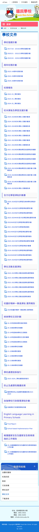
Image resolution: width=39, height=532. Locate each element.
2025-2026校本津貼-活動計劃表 (18, 117)
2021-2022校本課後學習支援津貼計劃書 (21, 149)
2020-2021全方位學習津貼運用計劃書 (20, 241)
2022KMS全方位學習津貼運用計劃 (19, 222)
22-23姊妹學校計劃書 (15, 346)
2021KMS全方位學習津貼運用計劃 (19, 231)
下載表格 (5, 499)
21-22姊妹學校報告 (14, 351)
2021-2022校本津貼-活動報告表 (18, 145)
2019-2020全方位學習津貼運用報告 (20, 250)
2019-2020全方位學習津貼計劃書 (19, 245)
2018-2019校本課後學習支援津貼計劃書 (21, 163)
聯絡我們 (34, 2)
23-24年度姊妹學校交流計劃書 (18, 337)
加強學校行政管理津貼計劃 (16, 407)
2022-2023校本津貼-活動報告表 (18, 135)
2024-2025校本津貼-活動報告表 (18, 188)
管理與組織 (13, 28)
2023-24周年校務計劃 (15, 71)
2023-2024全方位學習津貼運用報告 (20, 213)
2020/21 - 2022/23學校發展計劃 (19, 53)
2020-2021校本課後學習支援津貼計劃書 (21, 154)
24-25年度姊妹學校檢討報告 (17, 323)
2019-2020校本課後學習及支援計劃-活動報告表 (21, 176)
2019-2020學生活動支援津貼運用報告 (20, 292)
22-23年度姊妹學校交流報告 (17, 342)
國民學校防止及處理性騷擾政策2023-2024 (20, 393)
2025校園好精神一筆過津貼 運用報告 (20, 310)
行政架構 (5, 485)
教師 (4, 481)
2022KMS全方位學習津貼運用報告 (19, 255)
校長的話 (5, 477)
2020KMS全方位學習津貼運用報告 (19, 236)
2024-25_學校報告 (14, 103)
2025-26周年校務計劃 (15, 81)
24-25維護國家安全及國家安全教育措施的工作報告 (22, 453)
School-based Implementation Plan (20, 428)
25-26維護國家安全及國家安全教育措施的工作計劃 (22, 446)
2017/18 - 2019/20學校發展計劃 (19, 49)
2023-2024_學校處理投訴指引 (18, 378)
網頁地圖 (4, 524)
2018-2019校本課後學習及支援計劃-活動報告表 (21, 182)
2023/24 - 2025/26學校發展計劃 (19, 58)
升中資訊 (24, 2)
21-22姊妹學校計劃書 (15, 356)
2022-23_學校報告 (14, 94)
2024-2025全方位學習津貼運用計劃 (20, 208)
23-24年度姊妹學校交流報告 (17, 332)
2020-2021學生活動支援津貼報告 (19, 296)
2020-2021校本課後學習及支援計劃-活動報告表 (21, 169)
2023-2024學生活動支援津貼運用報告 (20, 278)
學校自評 (5, 490)
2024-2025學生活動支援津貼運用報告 (20, 273)
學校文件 (5, 494)
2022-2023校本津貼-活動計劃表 (18, 140)
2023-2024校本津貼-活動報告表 (18, 126)
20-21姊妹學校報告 (14, 360)
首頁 (5, 28)
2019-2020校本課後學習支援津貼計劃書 (21, 159)
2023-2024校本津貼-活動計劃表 (18, 131)
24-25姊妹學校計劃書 (15, 328)
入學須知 (15, 2)
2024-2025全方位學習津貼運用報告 (20, 260)
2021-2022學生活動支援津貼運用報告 (20, 287)
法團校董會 (6, 472)
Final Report (11, 424)
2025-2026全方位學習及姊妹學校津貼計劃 (21, 202)
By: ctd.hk (19, 528)
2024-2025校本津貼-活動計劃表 (18, 121)
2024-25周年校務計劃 (15, 76)
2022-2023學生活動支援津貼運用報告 (20, 282)
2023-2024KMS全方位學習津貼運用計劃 (21, 217)
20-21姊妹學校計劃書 (15, 365)
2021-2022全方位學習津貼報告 (18, 227)
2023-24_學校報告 (14, 99)
